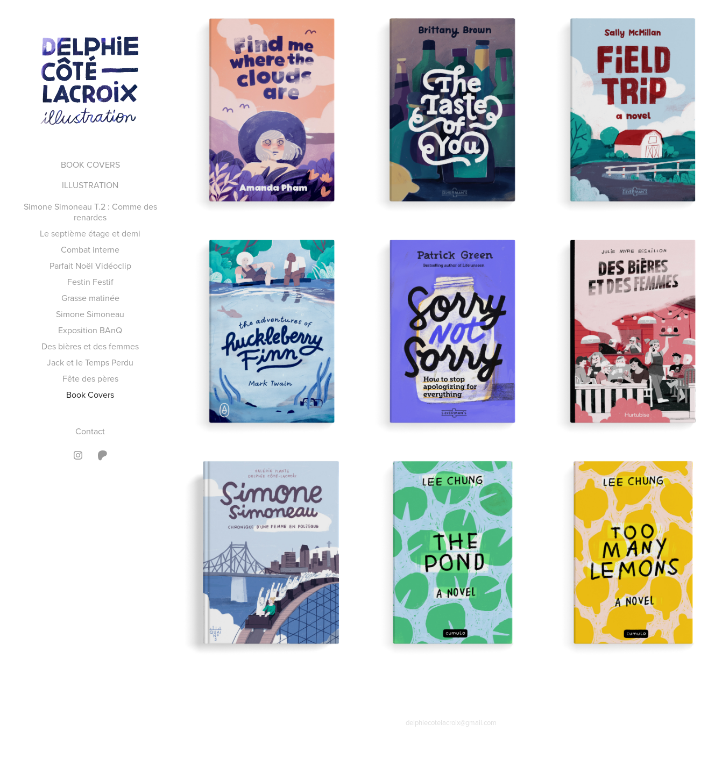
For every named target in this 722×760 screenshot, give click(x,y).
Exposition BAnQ (90, 330)
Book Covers (90, 394)
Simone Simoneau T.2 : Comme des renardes (90, 211)
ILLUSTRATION (90, 185)
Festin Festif (90, 282)
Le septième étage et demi (90, 233)
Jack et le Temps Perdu (90, 362)
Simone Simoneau (90, 314)
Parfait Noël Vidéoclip (90, 265)
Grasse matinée (90, 298)
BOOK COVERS (90, 164)
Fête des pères (90, 378)
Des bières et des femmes (90, 346)
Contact (90, 431)
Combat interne (90, 249)
